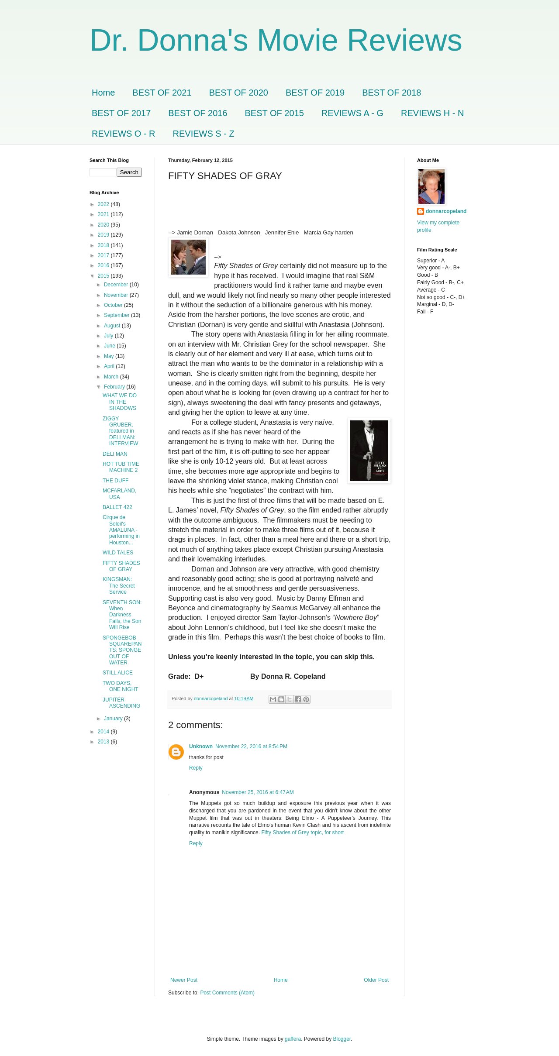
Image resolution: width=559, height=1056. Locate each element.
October (114, 305)
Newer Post (183, 980)
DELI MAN (115, 454)
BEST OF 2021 (161, 92)
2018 (104, 245)
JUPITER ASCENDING (121, 703)
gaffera (293, 1039)
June (110, 346)
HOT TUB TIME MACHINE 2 (121, 467)
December (117, 285)
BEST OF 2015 (274, 113)
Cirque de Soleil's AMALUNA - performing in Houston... (121, 530)
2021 (104, 214)
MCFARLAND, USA (119, 494)
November (117, 295)
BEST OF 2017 (121, 113)
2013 (104, 742)
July (109, 336)
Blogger (342, 1039)
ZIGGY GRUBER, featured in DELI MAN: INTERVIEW (120, 431)
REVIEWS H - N (432, 113)
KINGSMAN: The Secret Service (119, 585)
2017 (104, 255)
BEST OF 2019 (315, 92)
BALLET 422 (117, 507)
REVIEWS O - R (123, 133)
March (112, 377)
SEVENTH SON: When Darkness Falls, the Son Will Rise (122, 615)
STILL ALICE (118, 673)
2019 (104, 235)
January (114, 718)
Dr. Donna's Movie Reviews (276, 40)
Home (103, 92)
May (109, 356)
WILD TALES (118, 553)
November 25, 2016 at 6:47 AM (257, 792)
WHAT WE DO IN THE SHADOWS (120, 401)
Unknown (201, 746)
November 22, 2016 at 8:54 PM (251, 746)
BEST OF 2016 (197, 113)
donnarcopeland (446, 211)
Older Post (376, 980)
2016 (104, 265)
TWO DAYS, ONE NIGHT (120, 686)
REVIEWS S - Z (204, 133)
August (113, 326)
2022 (104, 204)
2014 (104, 732)
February (115, 387)
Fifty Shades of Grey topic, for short (302, 832)
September (117, 315)
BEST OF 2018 (391, 92)
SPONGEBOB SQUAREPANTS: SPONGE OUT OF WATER (122, 650)
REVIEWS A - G (352, 113)
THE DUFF (115, 481)
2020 (104, 225)
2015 (104, 276)
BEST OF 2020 (238, 92)
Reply (196, 768)
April (110, 366)
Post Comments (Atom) (227, 993)
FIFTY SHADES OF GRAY (121, 566)
